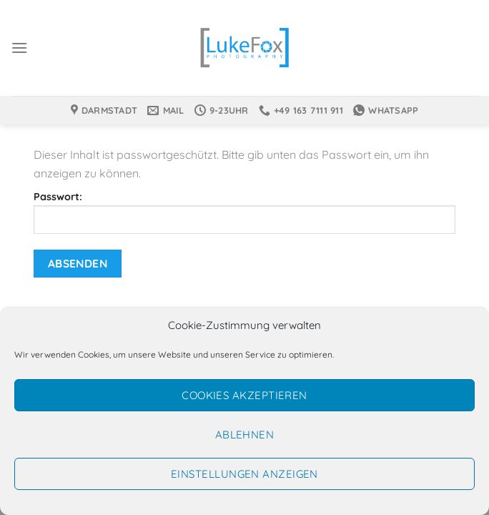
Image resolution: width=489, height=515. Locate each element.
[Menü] (19, 47)
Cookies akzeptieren (244, 395)
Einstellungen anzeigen (244, 474)
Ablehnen (245, 434)
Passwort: (244, 212)
